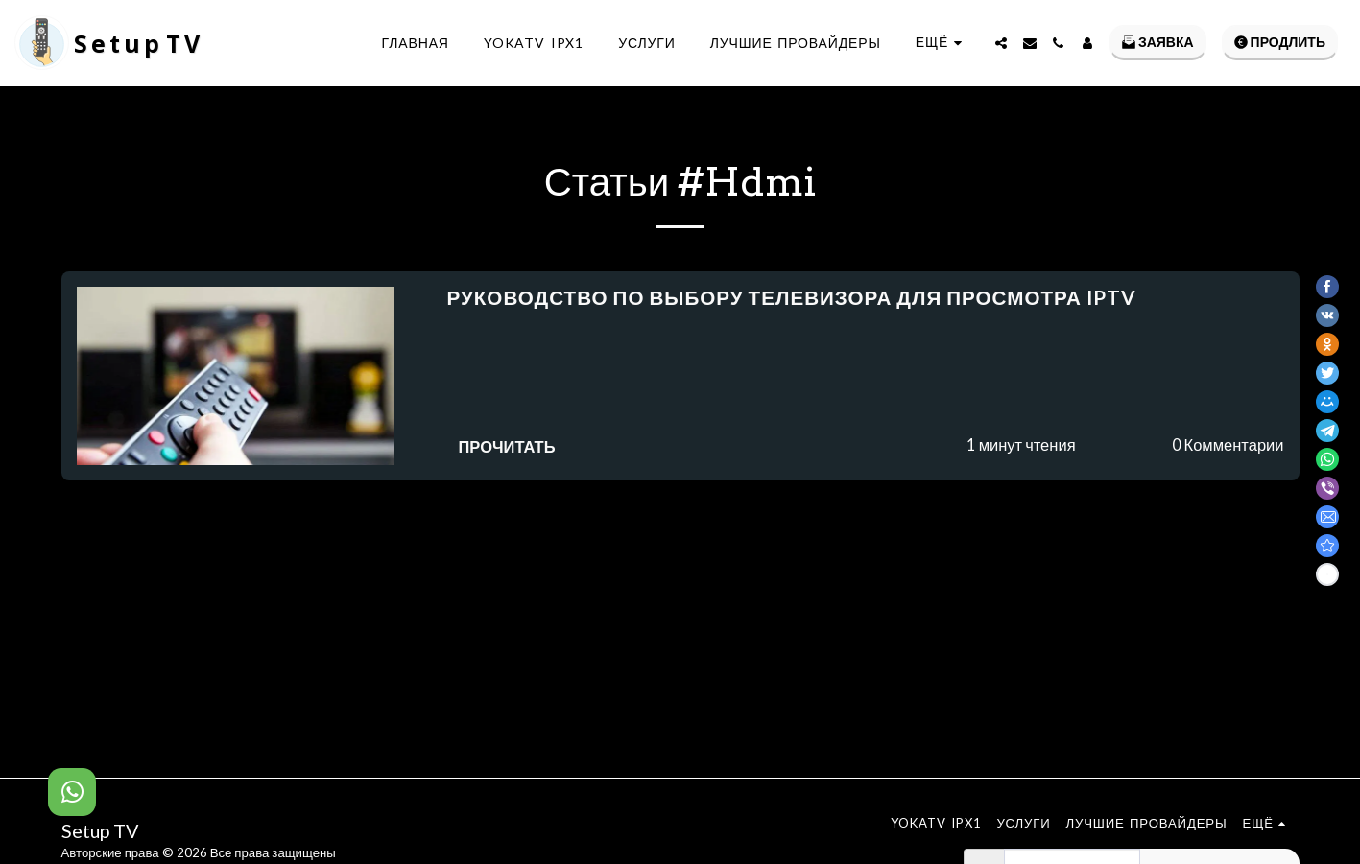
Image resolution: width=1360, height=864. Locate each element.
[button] (1001, 43)
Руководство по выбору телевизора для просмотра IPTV (791, 297)
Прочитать (507, 446)
